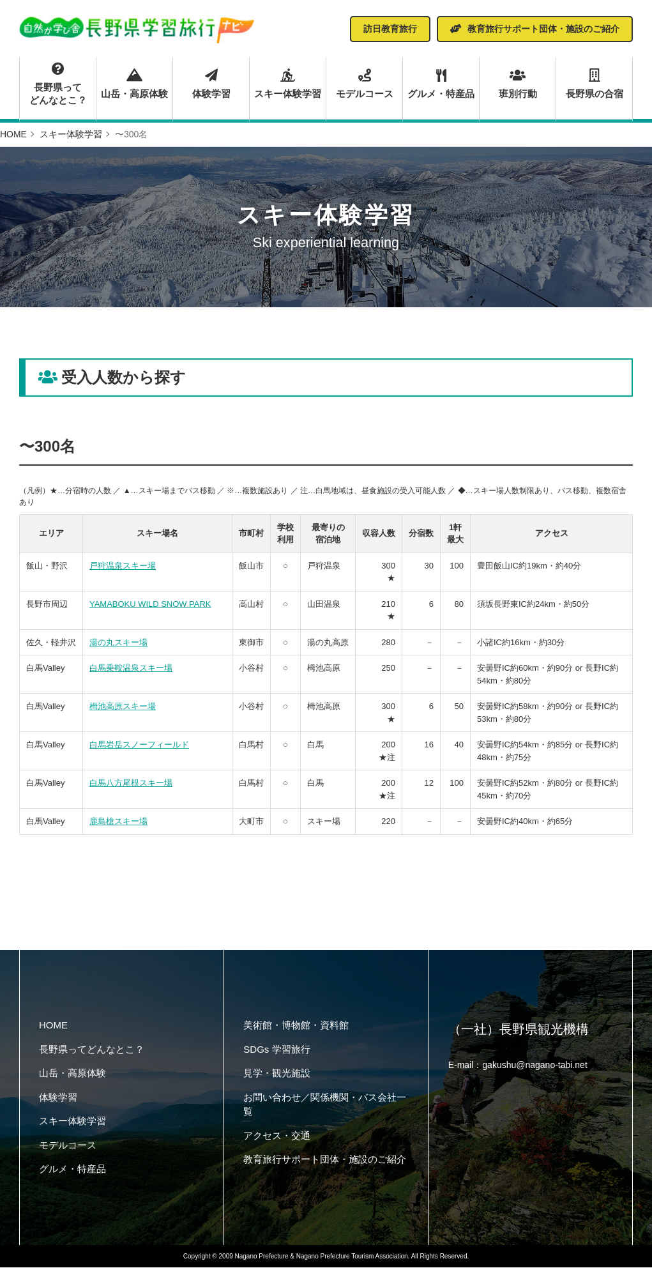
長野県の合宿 (594, 83)
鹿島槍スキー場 (118, 822)
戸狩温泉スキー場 (122, 565)
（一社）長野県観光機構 (518, 1030)
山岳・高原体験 (134, 83)
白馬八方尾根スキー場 (130, 783)
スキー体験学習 (288, 83)
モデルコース (364, 83)
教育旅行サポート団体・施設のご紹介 (324, 1159)
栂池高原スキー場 (122, 707)
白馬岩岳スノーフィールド (139, 745)
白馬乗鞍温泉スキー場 (130, 668)
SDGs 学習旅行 (276, 1049)
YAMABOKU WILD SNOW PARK (150, 604)
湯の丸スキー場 (118, 642)
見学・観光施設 (276, 1073)
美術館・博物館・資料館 (296, 1025)
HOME (53, 1025)
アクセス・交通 (276, 1135)
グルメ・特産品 (441, 83)
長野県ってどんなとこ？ (58, 84)
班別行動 (518, 83)
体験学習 (211, 83)
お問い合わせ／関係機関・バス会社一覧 (324, 1104)
